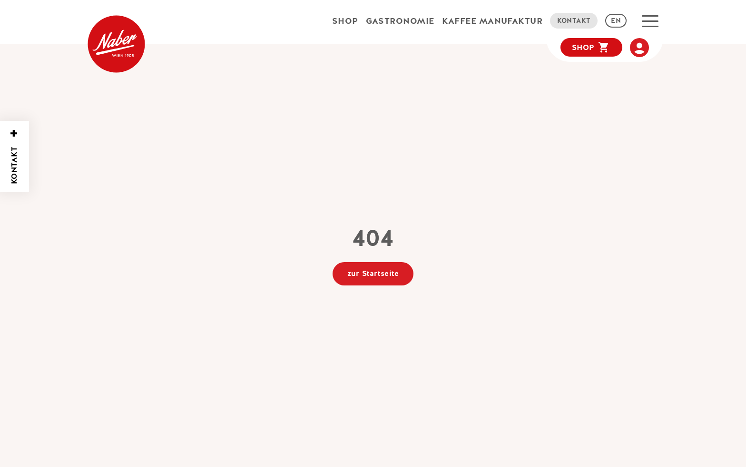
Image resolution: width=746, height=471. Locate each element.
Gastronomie (400, 20)
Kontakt (574, 20)
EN (616, 20)
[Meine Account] (639, 47)
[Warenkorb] (591, 47)
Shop (345, 20)
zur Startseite (373, 273)
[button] (650, 21)
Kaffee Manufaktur (492, 20)
